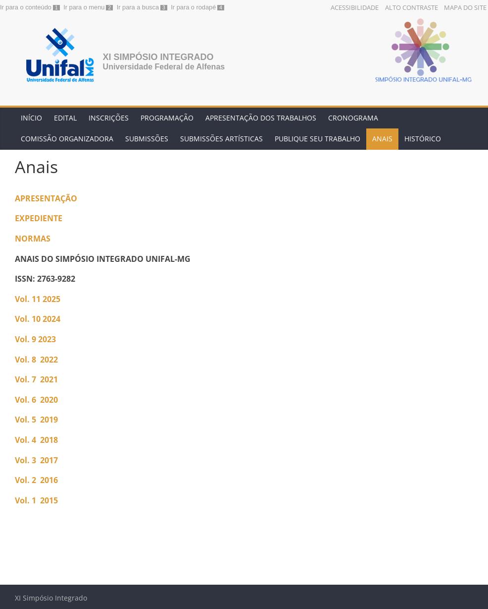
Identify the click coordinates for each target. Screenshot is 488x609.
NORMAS (32, 238)
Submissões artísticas (221, 138)
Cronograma (353, 117)
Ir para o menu (83, 7)
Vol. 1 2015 (36, 500)
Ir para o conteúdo (25, 7)
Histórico (422, 138)
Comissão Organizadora (67, 138)
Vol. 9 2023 (35, 339)
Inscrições (109, 117)
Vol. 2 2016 (36, 480)
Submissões (146, 138)
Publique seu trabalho (317, 138)
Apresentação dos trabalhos (260, 117)
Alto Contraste (411, 7)
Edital (65, 117)
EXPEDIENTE (38, 218)
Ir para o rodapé (193, 7)
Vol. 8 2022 (36, 359)
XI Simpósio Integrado (158, 57)
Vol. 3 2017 (37, 460)
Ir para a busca (138, 7)
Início (31, 117)
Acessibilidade (355, 7)
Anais (382, 138)
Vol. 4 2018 (36, 439)
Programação (167, 117)
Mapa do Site (465, 7)
